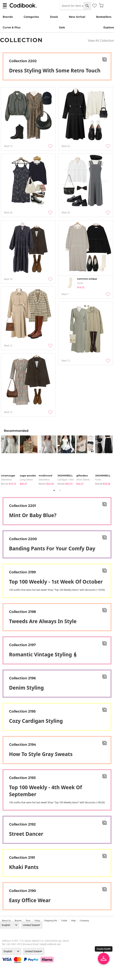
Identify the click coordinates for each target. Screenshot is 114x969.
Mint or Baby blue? (32, 515)
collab (64, 920)
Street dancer (26, 833)
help (73, 920)
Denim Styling (26, 687)
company (84, 920)
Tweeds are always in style (43, 621)
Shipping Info (50, 920)
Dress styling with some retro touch (54, 70)
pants (98, 479)
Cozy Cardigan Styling (36, 720)
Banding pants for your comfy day (52, 548)
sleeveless (6, 479)
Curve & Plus (11, 27)
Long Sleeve (26, 479)
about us (6, 920)
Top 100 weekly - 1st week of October (56, 581)
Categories (31, 17)
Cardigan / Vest (65, 479)
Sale (62, 27)
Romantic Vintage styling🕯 (43, 654)
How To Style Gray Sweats (40, 754)
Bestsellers (103, 17)
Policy (37, 920)
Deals (54, 17)
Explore (108, 27)
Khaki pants (23, 867)
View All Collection (101, 40)
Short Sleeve (83, 479)
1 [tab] (54, 490)
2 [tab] (60, 490)
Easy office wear (30, 900)
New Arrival (77, 17)
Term (28, 920)
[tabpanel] (10, 460)
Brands (8, 17)
